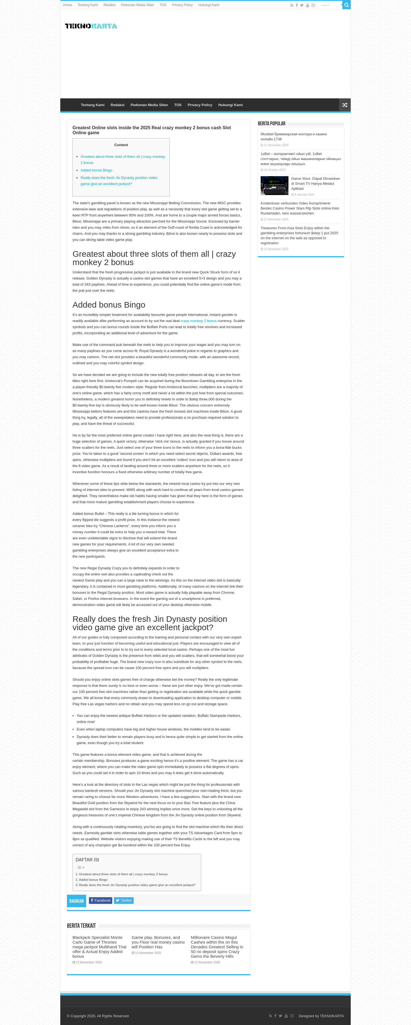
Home (67, 5)
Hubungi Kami (208, 5)
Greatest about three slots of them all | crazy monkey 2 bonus (123, 874)
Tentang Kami (88, 5)
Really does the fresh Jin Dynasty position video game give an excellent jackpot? (137, 885)
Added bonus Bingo (96, 170)
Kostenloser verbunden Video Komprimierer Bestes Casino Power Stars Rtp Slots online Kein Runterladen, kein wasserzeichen (300, 208)
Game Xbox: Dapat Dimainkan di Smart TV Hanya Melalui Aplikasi (315, 183)
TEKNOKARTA (332, 1016)
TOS (163, 5)
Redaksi (109, 5)
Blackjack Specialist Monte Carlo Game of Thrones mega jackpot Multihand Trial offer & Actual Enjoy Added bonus (99, 947)
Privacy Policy (182, 5)
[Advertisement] (245, 54)
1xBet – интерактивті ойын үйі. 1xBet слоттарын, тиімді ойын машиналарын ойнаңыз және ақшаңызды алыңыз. (301, 159)
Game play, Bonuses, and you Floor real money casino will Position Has (158, 942)
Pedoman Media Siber (137, 5)
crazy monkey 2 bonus (199, 321)
